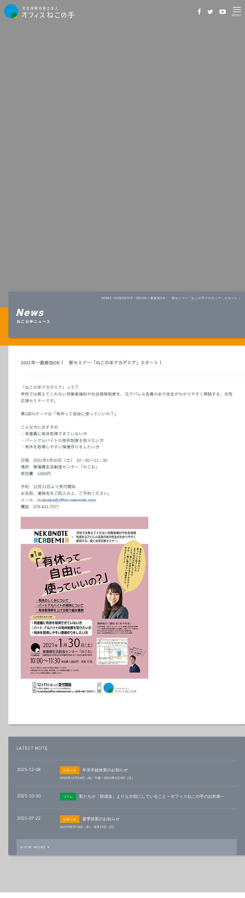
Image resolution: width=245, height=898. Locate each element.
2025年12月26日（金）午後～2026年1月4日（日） (97, 782)
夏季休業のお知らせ (101, 822)
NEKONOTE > (124, 302)
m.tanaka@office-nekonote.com (66, 504)
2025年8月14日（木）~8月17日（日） (88, 830)
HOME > (106, 302)
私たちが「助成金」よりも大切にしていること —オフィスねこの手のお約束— (151, 800)
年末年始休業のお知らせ (105, 773)
